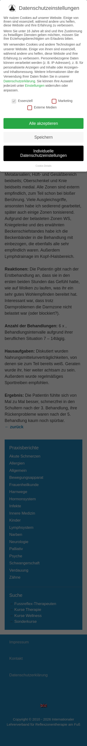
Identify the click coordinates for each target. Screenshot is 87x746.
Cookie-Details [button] (43, 160)
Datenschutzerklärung (19, 76)
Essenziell (22, 95)
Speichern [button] (43, 132)
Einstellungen (35, 81)
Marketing (62, 95)
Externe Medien (42, 102)
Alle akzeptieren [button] (43, 118)
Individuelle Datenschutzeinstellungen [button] (43, 148)
